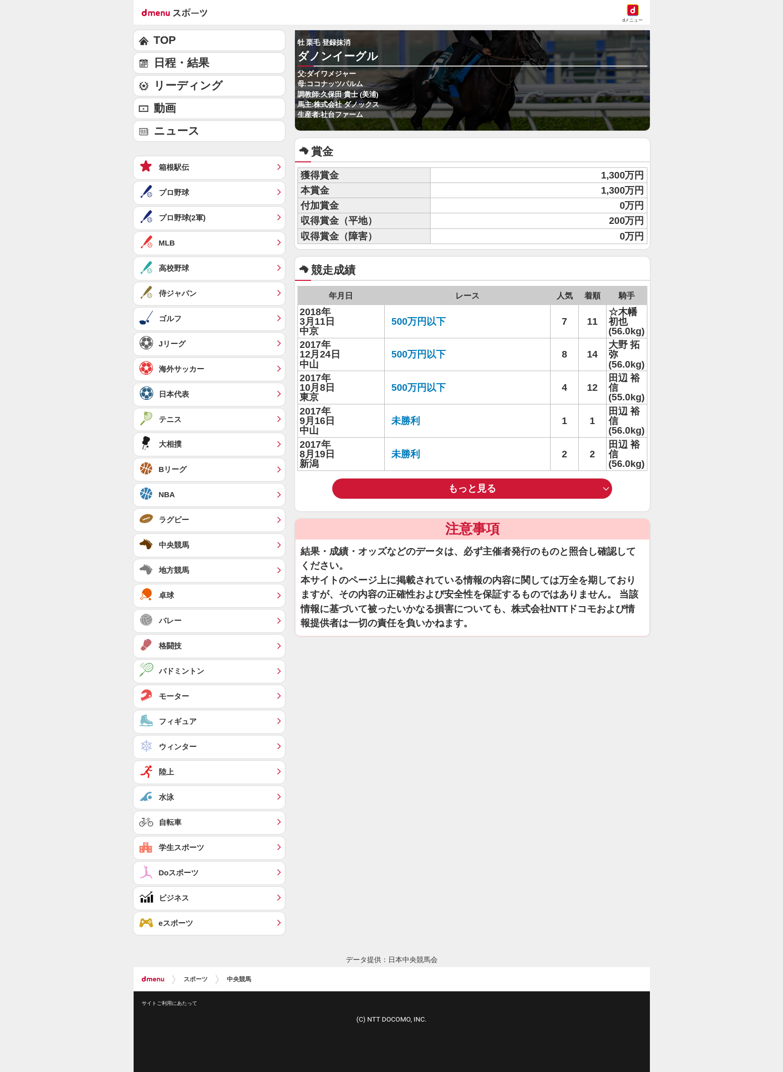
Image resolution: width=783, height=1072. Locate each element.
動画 (165, 108)
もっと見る (472, 488)
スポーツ (196, 979)
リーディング (188, 85)
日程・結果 (181, 62)
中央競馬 (239, 979)
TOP (165, 40)
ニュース (177, 131)
